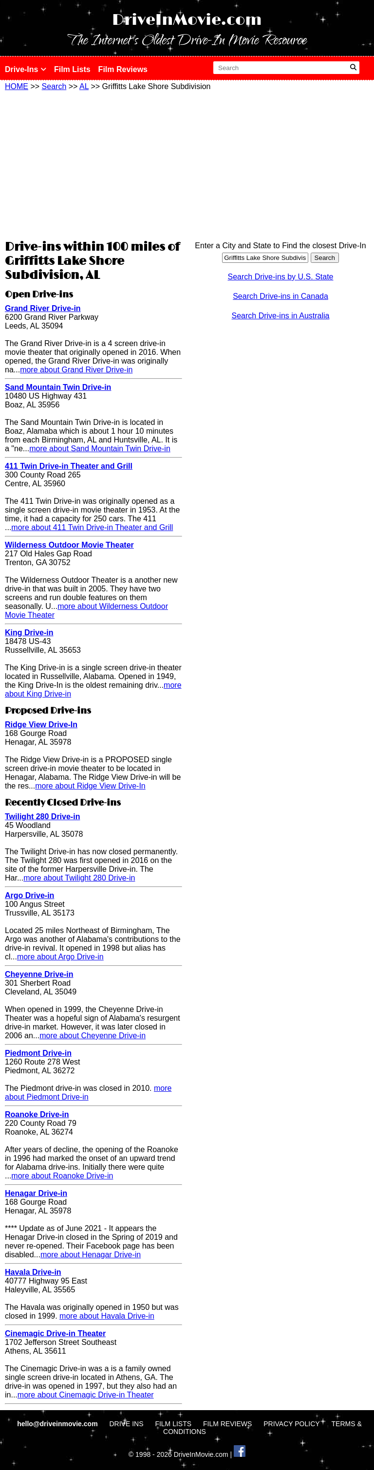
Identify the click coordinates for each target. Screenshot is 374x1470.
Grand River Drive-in (43, 308)
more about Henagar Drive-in (90, 1254)
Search (54, 86)
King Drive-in (29, 632)
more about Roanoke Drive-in (62, 1176)
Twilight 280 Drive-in (42, 816)
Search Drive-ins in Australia (281, 316)
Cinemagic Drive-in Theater (55, 1333)
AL (84, 86)
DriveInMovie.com (187, 20)
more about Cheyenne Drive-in (92, 1035)
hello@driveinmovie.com (58, 1424)
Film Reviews (123, 69)
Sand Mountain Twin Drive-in (58, 387)
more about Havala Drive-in (106, 1316)
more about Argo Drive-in (60, 957)
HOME (16, 86)
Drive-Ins (25, 69)
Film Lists (72, 69)
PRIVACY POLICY (291, 1424)
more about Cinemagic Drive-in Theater (86, 1395)
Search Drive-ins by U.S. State (281, 277)
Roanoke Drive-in (37, 1114)
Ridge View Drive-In (41, 724)
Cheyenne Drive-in (39, 974)
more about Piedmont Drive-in (88, 1092)
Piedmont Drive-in (38, 1053)
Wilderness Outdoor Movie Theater (69, 545)
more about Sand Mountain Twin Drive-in (99, 448)
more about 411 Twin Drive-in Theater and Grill (92, 527)
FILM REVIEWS (227, 1424)
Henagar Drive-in (36, 1193)
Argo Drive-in (29, 895)
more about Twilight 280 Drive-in (79, 878)
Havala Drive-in (33, 1272)
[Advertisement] (93, 164)
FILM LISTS (173, 1424)
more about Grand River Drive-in (76, 370)
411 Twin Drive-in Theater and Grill (68, 466)
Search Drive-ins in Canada (280, 296)
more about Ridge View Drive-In (90, 786)
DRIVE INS (126, 1424)
